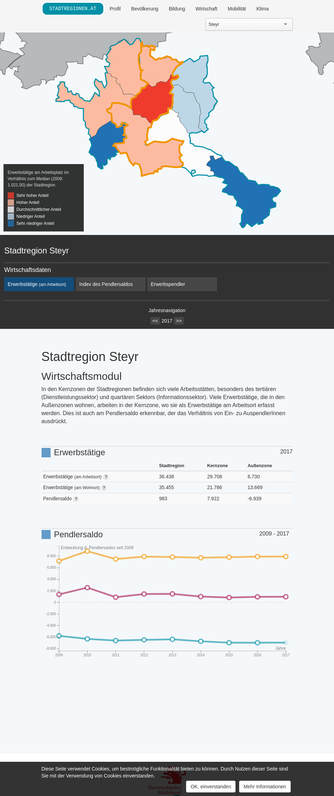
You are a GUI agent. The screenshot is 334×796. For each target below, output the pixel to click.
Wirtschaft (206, 9)
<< (155, 321)
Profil (115, 9)
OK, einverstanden (211, 786)
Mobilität (237, 9)
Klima (263, 9)
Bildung (177, 9)
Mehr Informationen (265, 786)
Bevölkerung (144, 9)
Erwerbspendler (168, 284)
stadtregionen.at (73, 8)
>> (178, 321)
